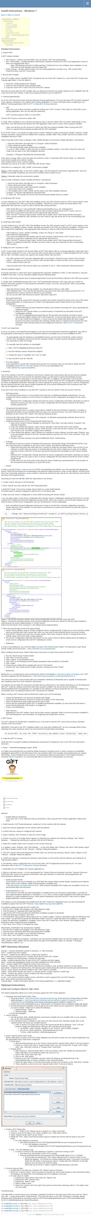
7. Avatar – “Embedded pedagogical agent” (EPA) (17, 35)
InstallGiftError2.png (11, 1206)
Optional (7, 36)
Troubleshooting (9, 44)
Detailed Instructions (8, 21)
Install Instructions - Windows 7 (10, 19)
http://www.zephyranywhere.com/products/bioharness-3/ (54, 676)
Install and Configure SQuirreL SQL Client (13, 42)
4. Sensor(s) (8, 29)
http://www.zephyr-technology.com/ (70, 674)
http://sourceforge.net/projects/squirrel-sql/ (41, 998)
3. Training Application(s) (11, 27)
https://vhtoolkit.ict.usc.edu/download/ (41, 649)
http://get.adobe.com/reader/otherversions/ (23, 885)
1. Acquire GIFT (9, 23)
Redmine (38, 1214)
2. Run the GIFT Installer (11, 25)
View (19, 1204)
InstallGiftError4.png (11, 1211)
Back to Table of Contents (10, 15)
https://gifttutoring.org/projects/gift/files (21, 368)
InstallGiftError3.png (11, 1208)
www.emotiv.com (29, 469)
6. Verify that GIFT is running (12, 33)
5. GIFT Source (9, 31)
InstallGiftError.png (10, 1204)
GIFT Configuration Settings (39, 104)
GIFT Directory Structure (9, 39)
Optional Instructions (7, 41)
